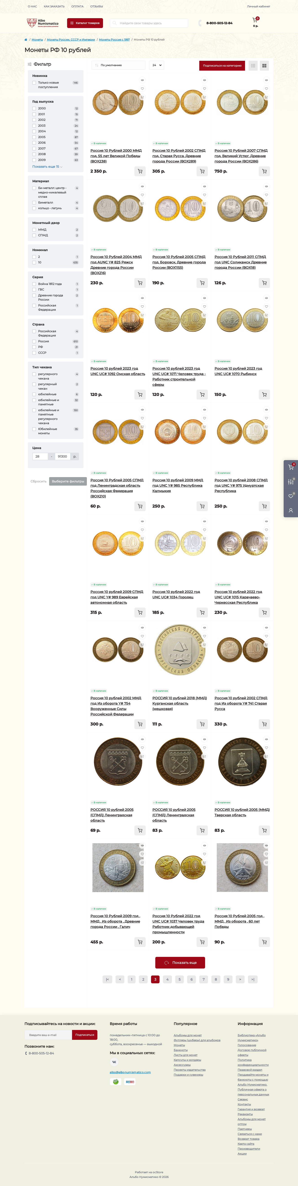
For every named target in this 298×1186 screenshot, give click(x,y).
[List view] (253, 66)
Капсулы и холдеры (187, 1060)
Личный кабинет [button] (258, 6)
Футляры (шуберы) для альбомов (197, 1040)
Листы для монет (185, 1055)
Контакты (244, 1104)
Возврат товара (248, 1138)
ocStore (158, 1172)
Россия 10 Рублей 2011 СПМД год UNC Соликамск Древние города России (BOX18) (241, 262)
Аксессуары (182, 1065)
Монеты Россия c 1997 (114, 39)
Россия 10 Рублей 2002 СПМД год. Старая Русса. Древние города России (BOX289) (178, 155)
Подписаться (84, 1034)
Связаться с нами (250, 1134)
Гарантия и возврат (251, 1109)
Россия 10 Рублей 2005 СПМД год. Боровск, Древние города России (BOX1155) (179, 262)
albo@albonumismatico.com (130, 1072)
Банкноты (181, 1050)
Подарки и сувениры (188, 1074)
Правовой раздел (250, 1069)
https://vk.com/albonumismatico (114, 1062)
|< (107, 979)
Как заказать (54, 6)
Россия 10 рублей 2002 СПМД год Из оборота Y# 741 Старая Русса (241, 703)
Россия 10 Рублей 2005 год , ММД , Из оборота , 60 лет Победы (239, 921)
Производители (249, 1148)
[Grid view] (264, 66)
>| (252, 979)
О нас (32, 6)
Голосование (247, 1045)
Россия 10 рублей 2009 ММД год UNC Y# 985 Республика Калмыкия (177, 485)
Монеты (37, 39)
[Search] (115, 23)
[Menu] (85, 23)
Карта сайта (246, 1143)
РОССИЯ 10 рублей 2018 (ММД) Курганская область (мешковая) (179, 703)
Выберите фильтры (68, 481)
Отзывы (96, 6)
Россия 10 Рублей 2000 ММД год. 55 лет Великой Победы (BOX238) (116, 155)
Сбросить (38, 481)
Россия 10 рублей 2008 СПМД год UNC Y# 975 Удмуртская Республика (241, 485)
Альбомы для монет (188, 1035)
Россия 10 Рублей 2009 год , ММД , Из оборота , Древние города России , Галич (115, 921)
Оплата (77, 6)
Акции (242, 1153)
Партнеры (245, 1129)
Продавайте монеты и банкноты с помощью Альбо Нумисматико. (253, 1079)
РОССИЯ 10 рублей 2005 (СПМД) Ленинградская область (112, 815)
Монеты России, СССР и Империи (71, 39)
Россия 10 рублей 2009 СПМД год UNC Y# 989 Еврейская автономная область (116, 597)
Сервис (243, 1099)
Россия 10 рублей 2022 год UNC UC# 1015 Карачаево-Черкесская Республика (238, 597)
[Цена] (40, 456)
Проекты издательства (190, 1069)
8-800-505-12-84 (219, 23)
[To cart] (140, 171)
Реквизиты (245, 1114)
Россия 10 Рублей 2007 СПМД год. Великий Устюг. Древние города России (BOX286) (241, 155)
